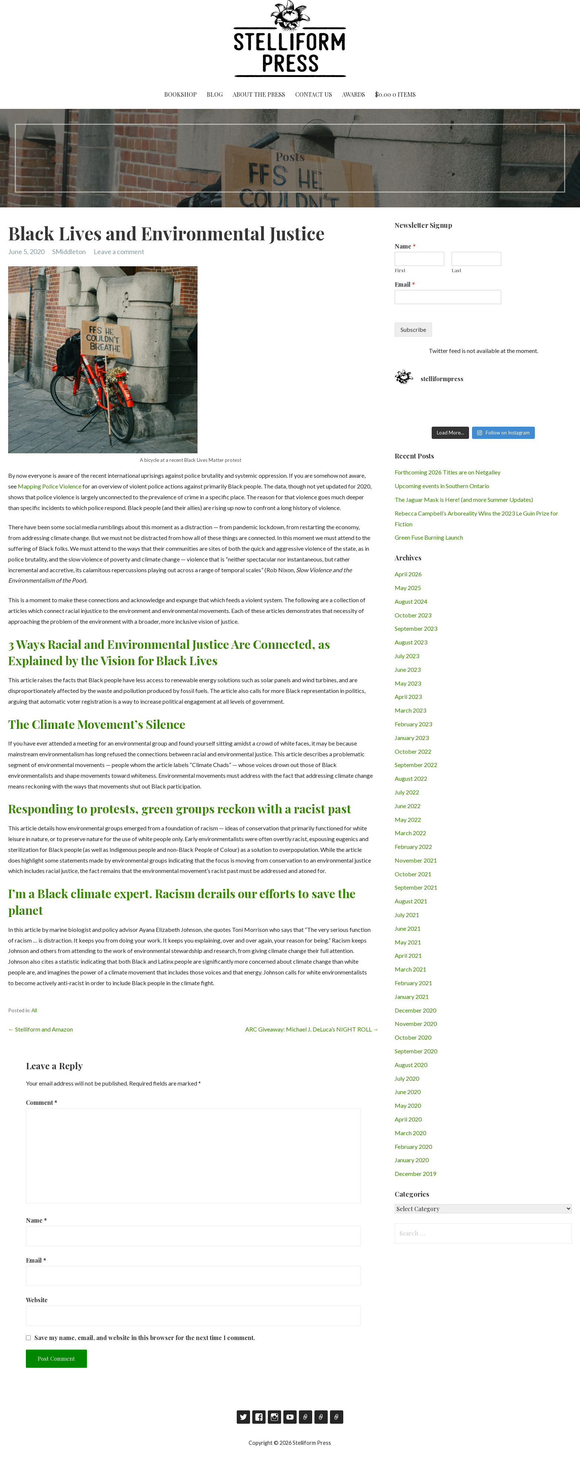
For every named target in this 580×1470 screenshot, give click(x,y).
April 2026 (408, 573)
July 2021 (407, 914)
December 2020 (415, 1010)
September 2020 (416, 1050)
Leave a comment (119, 251)
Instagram (274, 1417)
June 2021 (408, 928)
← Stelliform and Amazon (40, 1029)
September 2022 (416, 764)
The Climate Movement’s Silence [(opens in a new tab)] (96, 724)
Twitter (243, 1417)
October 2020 (413, 1037)
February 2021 (413, 982)
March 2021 (410, 969)
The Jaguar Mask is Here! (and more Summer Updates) (464, 499)
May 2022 (408, 819)
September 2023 (416, 628)
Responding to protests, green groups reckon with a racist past (179, 808)
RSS (336, 1417)
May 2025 (408, 587)
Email (36, 1260)
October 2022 (413, 751)
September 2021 (416, 887)
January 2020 (412, 1159)
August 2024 (411, 601)
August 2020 (411, 1064)
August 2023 (411, 642)
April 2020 (408, 1119)
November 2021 (416, 860)
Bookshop (180, 94)
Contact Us (313, 94)
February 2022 (413, 846)
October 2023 (413, 615)
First (400, 270)
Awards (353, 94)
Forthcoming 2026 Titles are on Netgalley (447, 472)
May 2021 (408, 942)
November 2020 (416, 1023)
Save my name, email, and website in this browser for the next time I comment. (144, 1338)
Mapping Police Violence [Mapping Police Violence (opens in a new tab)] (49, 486)
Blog (215, 94)
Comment (41, 1102)
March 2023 (410, 710)
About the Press (259, 94)
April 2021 (408, 955)
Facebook (259, 1417)
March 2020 (410, 1132)
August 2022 (411, 778)
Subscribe (413, 329)
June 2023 (408, 669)
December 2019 (415, 1173)
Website (37, 1300)
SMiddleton (69, 251)
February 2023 (413, 723)
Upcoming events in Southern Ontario (442, 485)
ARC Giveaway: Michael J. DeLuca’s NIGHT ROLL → (312, 1029)
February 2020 (413, 1146)
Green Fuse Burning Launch (429, 537)
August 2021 (411, 900)
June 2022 (408, 805)
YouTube (290, 1417)
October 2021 (413, 873)
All (34, 1010)
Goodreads (305, 1417)
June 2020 (408, 1091)
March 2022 (410, 832)
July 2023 (407, 655)
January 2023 (412, 737)
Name (36, 1220)
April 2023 (408, 696)
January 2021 (412, 996)
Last (456, 270)
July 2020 (407, 1078)
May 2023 (408, 683)
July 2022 (407, 792)
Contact (321, 1417)
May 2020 (408, 1105)
